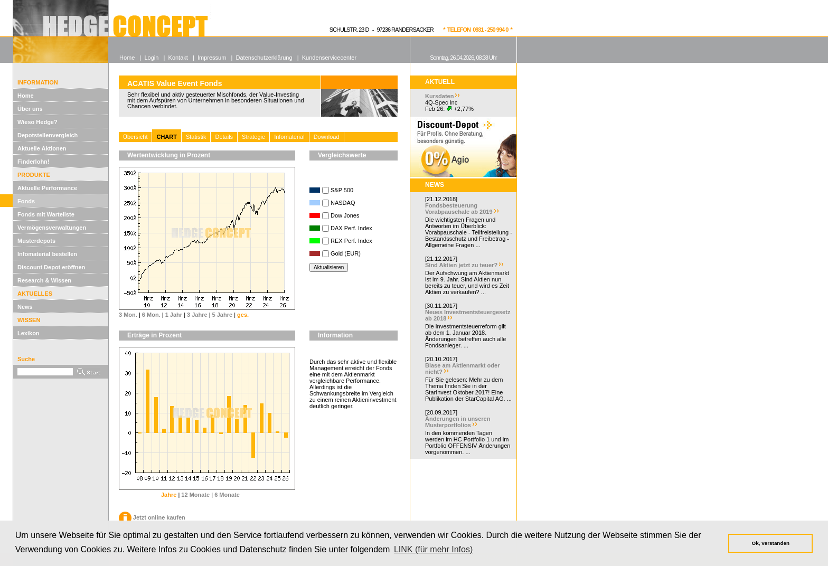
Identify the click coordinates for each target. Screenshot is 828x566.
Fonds (26, 201)
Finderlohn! (33, 161)
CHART (166, 137)
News (25, 307)
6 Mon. (151, 315)
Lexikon (28, 333)
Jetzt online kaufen (152, 517)
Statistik (196, 137)
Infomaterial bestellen (47, 254)
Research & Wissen (44, 280)
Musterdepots (36, 241)
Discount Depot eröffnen (51, 267)
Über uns (30, 109)
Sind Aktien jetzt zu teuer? (461, 265)
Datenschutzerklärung (264, 57)
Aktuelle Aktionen (42, 148)
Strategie (253, 137)
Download (327, 137)
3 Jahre (197, 315)
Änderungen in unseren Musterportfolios (457, 422)
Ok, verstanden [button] (770, 543)
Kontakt (178, 57)
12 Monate (195, 495)
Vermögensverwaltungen (51, 227)
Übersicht (135, 137)
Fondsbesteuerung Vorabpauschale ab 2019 (459, 208)
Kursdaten (439, 96)
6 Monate (227, 495)
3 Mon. (128, 315)
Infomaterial (289, 137)
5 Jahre (222, 315)
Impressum (211, 57)
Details (224, 137)
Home (25, 95)
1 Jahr (173, 315)
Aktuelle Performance (47, 188)
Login (151, 57)
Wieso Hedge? (37, 122)
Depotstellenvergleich (47, 135)
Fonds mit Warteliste (45, 214)
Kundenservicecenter (329, 57)
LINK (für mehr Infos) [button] (433, 549)
